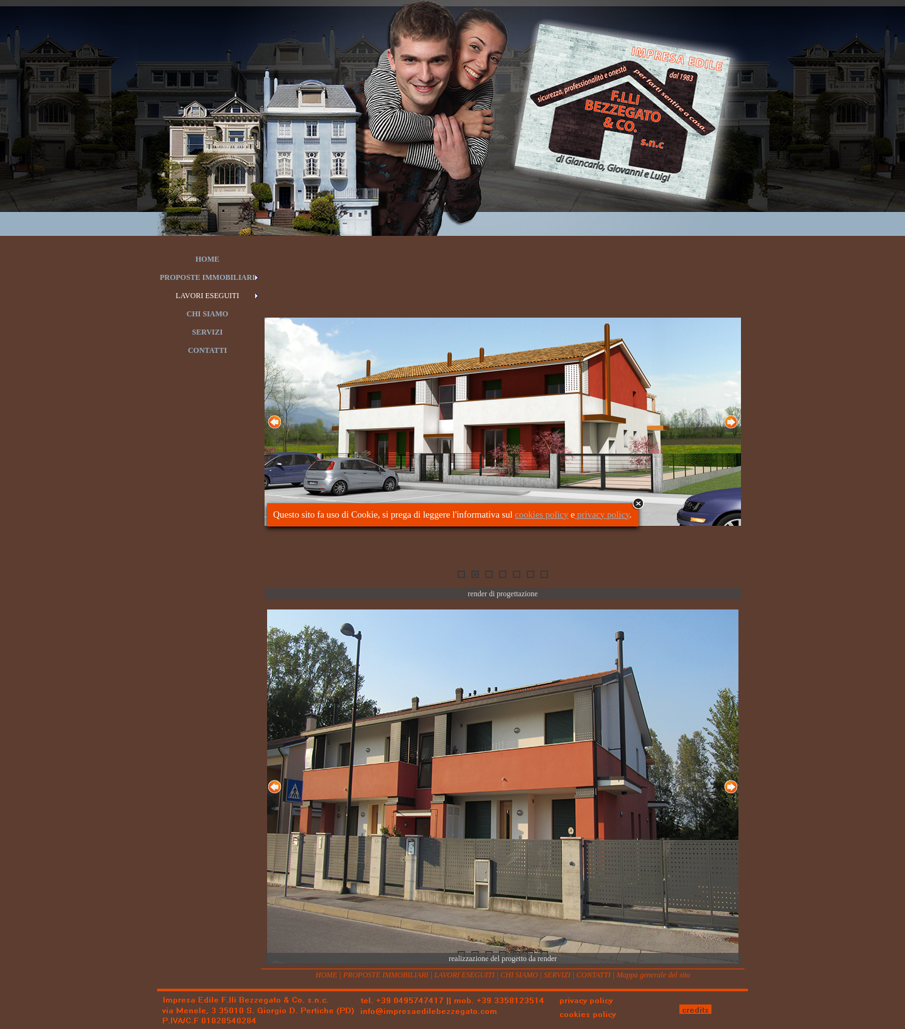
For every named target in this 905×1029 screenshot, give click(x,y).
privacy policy (602, 514)
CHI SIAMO (519, 975)
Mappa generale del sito (653, 975)
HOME (326, 975)
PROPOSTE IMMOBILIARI (386, 975)
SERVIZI (557, 975)
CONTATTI (593, 975)
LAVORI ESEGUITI (464, 975)
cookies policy (541, 514)
